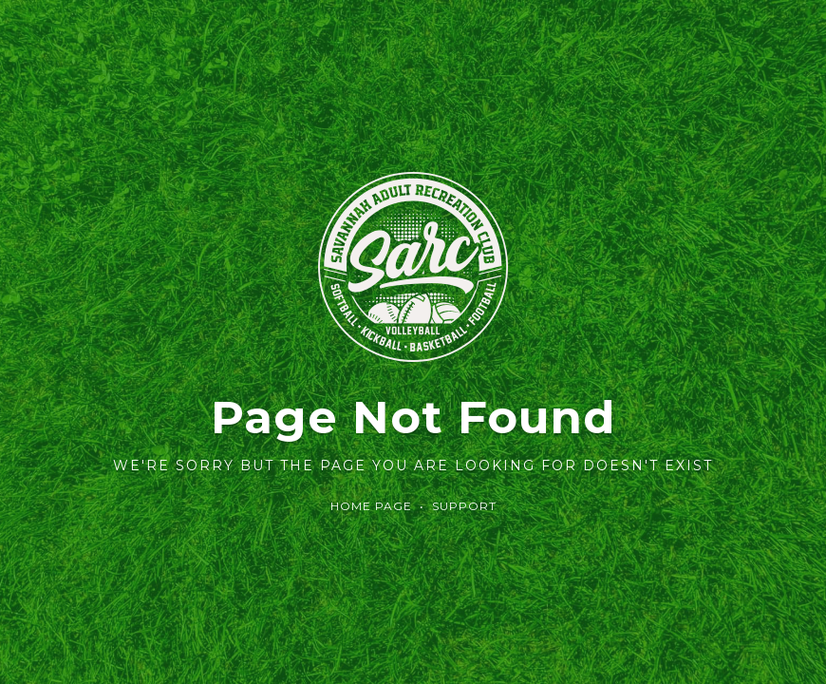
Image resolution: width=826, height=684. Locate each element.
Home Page (371, 506)
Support (464, 506)
